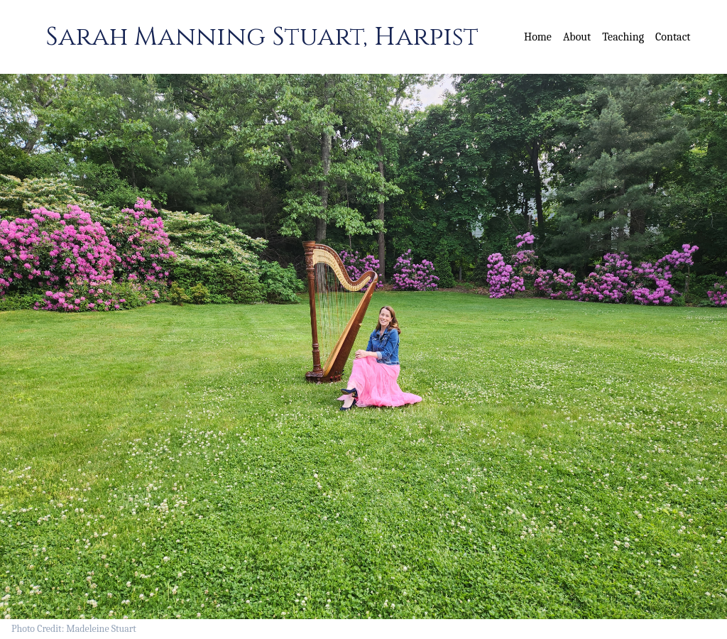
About (577, 37)
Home (538, 37)
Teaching (623, 37)
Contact (673, 37)
